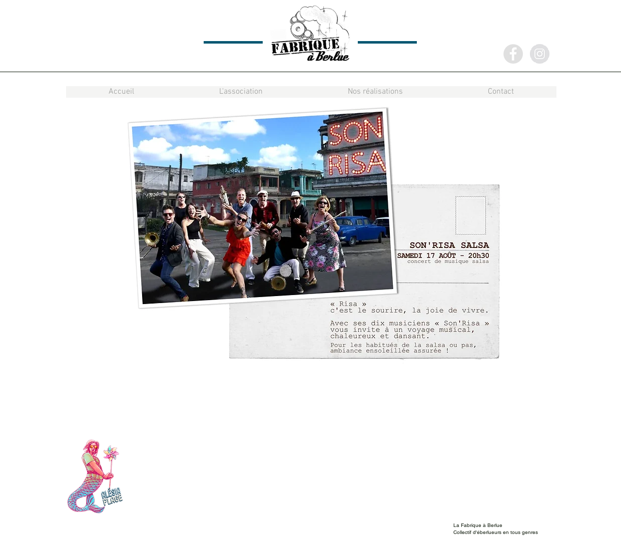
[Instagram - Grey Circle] (539, 54)
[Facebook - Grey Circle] (513, 54)
